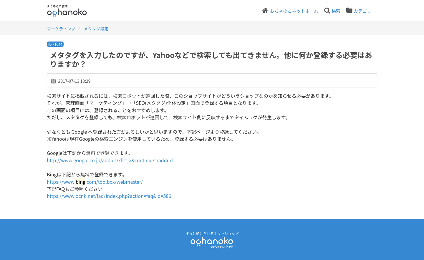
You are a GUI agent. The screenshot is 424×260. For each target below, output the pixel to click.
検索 (336, 11)
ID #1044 (55, 44)
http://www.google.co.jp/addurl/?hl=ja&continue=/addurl (110, 160)
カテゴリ (362, 11)
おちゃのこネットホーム (294, 11)
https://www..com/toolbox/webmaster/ (95, 181)
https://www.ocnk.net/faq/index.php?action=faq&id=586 (109, 195)
